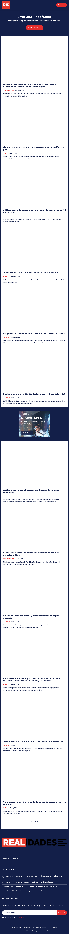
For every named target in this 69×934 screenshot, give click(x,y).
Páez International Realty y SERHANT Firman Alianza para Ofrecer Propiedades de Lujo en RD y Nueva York (31, 679)
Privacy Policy (21, 917)
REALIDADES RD (8, 90)
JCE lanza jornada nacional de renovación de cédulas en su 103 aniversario (34, 211)
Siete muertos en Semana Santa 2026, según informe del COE (33, 741)
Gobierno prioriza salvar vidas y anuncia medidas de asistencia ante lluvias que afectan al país (29, 85)
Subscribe (61, 913)
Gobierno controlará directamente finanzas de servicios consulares (31, 491)
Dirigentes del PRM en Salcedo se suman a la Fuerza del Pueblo (34, 333)
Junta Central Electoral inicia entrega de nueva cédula (30, 272)
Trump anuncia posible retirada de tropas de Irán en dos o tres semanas (34, 803)
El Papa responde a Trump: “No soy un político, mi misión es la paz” (33, 148)
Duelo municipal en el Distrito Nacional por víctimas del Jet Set (34, 394)
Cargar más (34, 821)
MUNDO (6, 153)
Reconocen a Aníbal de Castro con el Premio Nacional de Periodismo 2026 (31, 554)
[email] (29, 912)
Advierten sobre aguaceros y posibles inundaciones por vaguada (31, 616)
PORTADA (6, 216)
